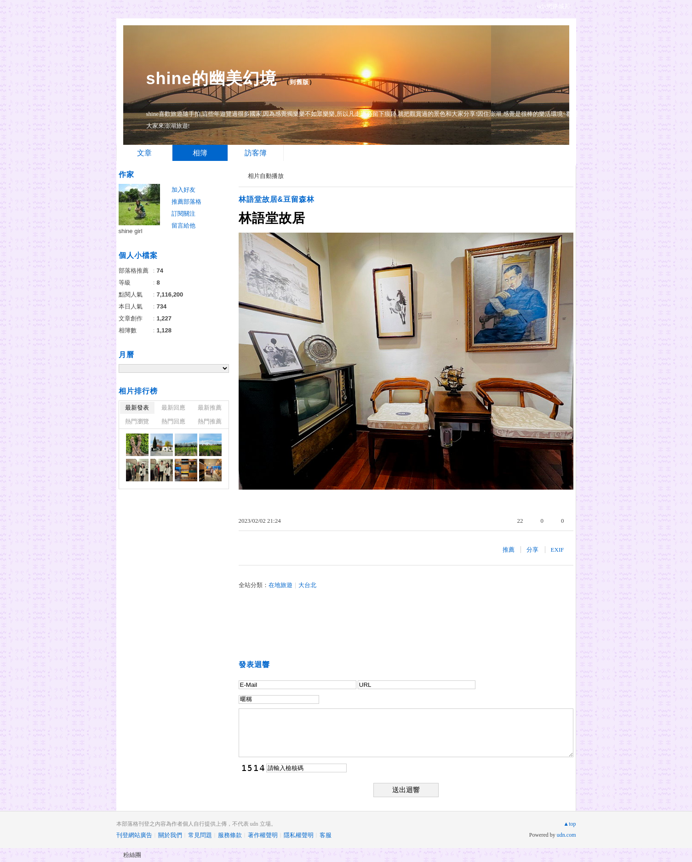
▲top (569, 824)
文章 (144, 153)
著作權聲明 (263, 835)
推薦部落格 (186, 201)
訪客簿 (256, 153)
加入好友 (183, 189)
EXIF (557, 549)
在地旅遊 (280, 585)
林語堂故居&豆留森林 (277, 199)
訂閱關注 (183, 213)
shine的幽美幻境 (211, 78)
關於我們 (170, 835)
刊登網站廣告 (134, 835)
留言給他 (183, 225)
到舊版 (299, 82)
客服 (326, 835)
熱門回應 (173, 421)
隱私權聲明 (299, 835)
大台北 (307, 585)
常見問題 (200, 835)
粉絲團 (132, 854)
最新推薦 (210, 407)
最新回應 (173, 407)
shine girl (131, 231)
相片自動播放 (266, 175)
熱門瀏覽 (137, 421)
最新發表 (137, 407)
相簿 (200, 153)
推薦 (509, 549)
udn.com (566, 835)
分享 (532, 549)
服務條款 (230, 835)
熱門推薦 (210, 421)
